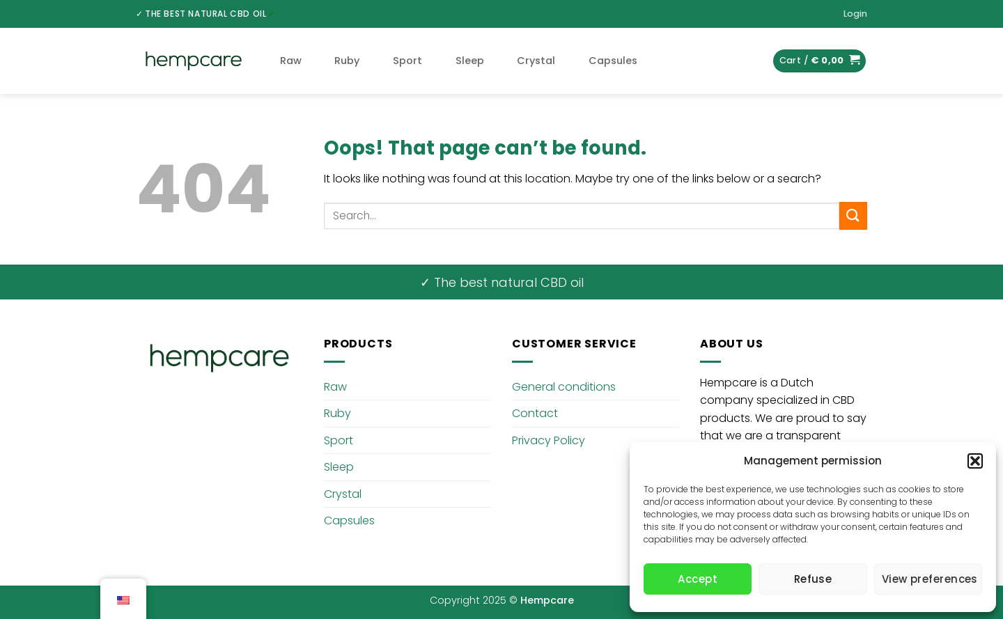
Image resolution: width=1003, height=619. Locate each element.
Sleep (470, 61)
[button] (975, 461)
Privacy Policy (548, 440)
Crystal (536, 61)
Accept (697, 579)
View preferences (930, 579)
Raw (291, 61)
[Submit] (853, 215)
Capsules (613, 61)
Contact (535, 413)
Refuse (813, 579)
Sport (407, 61)
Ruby (346, 61)
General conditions (564, 387)
